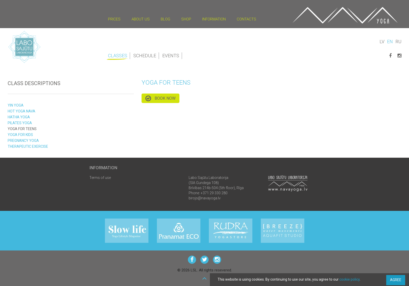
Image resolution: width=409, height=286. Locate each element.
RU (398, 41)
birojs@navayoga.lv (205, 198)
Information (214, 19)
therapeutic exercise (28, 146)
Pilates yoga (20, 123)
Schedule (144, 55)
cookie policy (349, 279)
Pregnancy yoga (23, 141)
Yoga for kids (20, 135)
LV (382, 41)
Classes (118, 56)
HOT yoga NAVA (21, 111)
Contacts (246, 19)
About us (141, 19)
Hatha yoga (19, 117)
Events (170, 55)
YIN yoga (16, 105)
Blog (165, 19)
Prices (114, 19)
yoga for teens (22, 129)
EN (390, 41)
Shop (186, 19)
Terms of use (100, 178)
